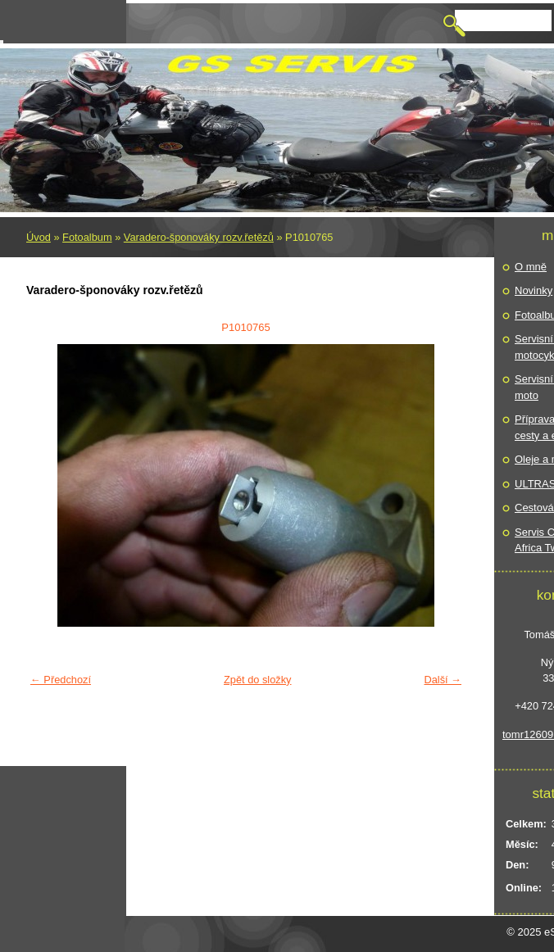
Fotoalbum (86, 237)
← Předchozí (60, 679)
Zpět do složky (258, 679)
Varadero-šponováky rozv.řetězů (199, 237)
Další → (442, 679)
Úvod (38, 237)
